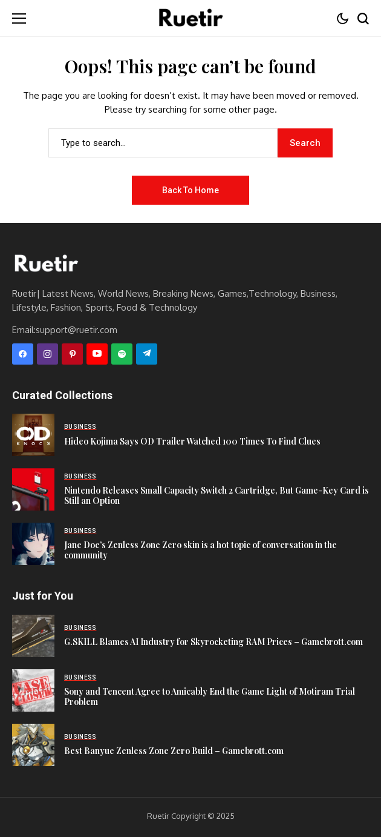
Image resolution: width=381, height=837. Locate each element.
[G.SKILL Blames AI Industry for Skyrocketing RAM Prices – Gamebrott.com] (33, 636)
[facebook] (22, 354)
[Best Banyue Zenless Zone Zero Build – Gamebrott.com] (33, 745)
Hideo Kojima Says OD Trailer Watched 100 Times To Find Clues (192, 441)
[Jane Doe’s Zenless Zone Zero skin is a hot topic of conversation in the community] (33, 544)
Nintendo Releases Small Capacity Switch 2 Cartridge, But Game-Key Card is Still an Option (216, 495)
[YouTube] (97, 354)
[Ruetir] (45, 264)
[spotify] (121, 354)
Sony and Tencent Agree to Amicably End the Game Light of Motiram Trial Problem (209, 696)
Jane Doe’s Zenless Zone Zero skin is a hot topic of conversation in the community (200, 550)
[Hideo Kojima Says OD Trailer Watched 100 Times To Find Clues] (33, 435)
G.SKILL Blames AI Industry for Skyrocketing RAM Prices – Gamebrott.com (213, 641)
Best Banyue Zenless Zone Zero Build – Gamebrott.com (174, 750)
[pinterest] (72, 354)
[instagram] (47, 354)
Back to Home (190, 190)
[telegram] (146, 354)
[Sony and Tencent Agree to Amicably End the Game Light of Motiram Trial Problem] (33, 690)
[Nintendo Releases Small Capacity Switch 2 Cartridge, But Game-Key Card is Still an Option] (33, 489)
